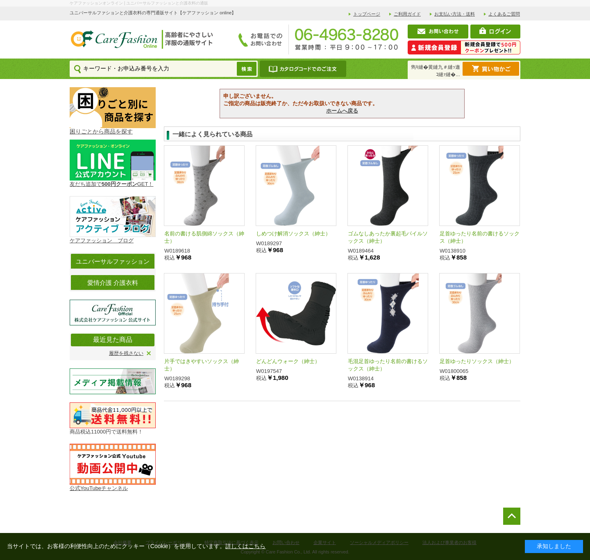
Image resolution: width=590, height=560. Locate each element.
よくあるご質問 (504, 13)
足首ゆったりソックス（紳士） (477, 361)
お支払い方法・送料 (454, 13)
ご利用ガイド (407, 13)
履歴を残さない (126, 353)
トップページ (366, 13)
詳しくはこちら (245, 546)
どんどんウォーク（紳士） (288, 361)
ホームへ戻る (342, 111)
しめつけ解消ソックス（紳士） (293, 233)
